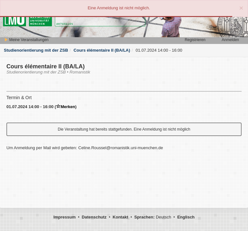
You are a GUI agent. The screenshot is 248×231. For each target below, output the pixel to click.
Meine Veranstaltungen (26, 40)
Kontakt (120, 217)
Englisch (185, 217)
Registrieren (195, 40)
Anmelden (230, 40)
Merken (65, 106)
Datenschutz (94, 217)
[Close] (241, 7)
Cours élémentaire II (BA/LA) (101, 50)
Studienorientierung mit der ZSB (36, 50)
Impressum (64, 217)
